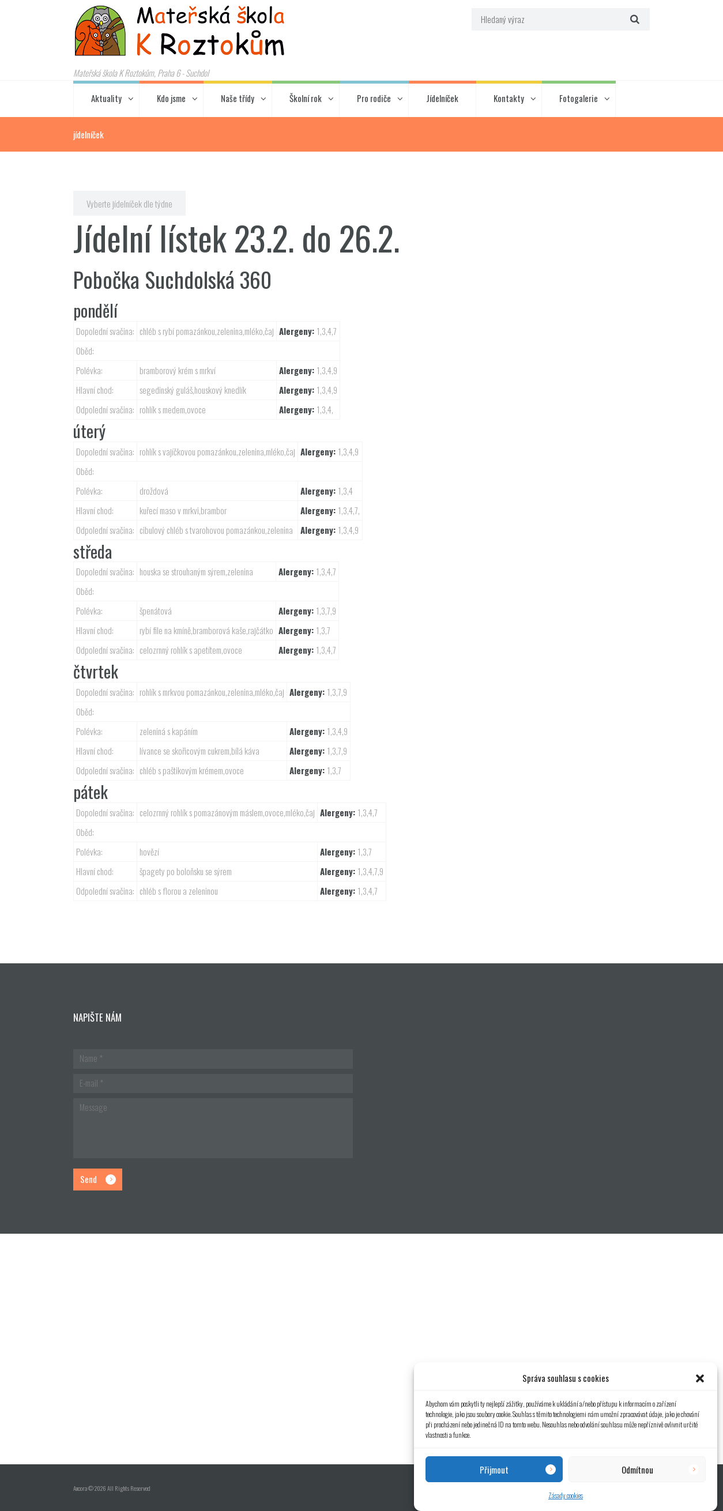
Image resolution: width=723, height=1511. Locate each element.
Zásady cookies (565, 1495)
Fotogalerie (578, 98)
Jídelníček (442, 98)
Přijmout (494, 1469)
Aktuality (106, 98)
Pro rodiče (374, 98)
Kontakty (509, 98)
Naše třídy (237, 98)
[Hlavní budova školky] (361, 1349)
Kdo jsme (171, 98)
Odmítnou (637, 1469)
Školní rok (305, 98)
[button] (700, 1378)
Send (88, 1179)
